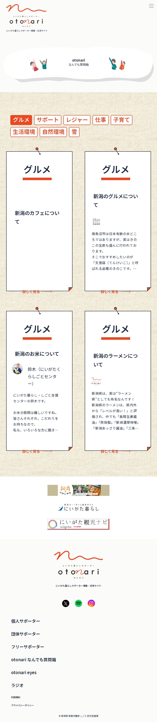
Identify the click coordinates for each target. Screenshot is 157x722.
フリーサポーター (27, 647)
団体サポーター (25, 634)
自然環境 (53, 131)
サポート (48, 119)
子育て (121, 119)
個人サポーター (25, 621)
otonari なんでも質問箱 (33, 660)
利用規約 (15, 697)
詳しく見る (31, 291)
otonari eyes (24, 672)
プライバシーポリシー (22, 705)
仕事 (100, 119)
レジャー (77, 119)
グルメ (21, 119)
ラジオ (17, 685)
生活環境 (24, 131)
